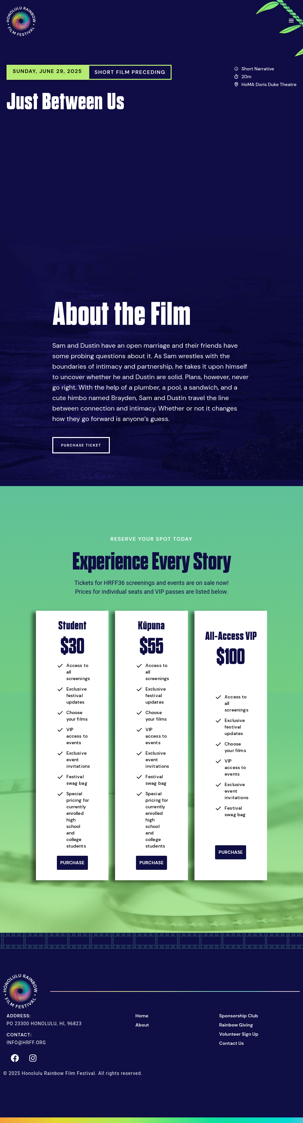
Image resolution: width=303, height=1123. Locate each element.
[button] (291, 21)
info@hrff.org (26, 1041)
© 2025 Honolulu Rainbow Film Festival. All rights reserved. (73, 1072)
